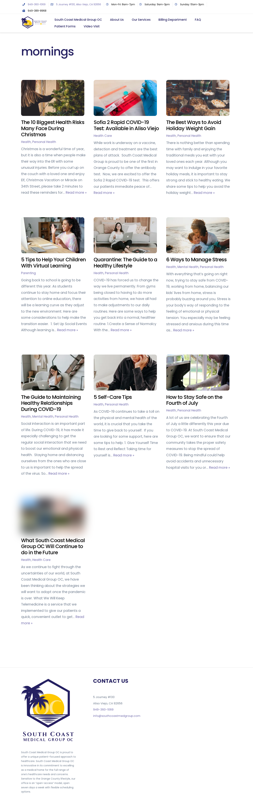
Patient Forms (65, 26)
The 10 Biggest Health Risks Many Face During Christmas (52, 128)
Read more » (76, 193)
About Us (117, 20)
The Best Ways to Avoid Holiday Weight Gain (193, 125)
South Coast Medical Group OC (78, 20)
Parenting (28, 273)
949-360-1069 (33, 4)
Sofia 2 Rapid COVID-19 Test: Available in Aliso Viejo (126, 125)
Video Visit (92, 26)
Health (26, 142)
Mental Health (188, 267)
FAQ (198, 20)
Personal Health (44, 142)
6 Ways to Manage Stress (196, 259)
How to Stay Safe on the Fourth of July (194, 400)
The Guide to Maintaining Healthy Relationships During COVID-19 (51, 403)
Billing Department (173, 20)
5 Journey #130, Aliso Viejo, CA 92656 (75, 4)
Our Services (141, 20)
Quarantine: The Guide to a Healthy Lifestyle (125, 262)
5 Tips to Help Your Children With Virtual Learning (53, 262)
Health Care (103, 136)
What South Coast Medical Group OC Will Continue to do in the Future (53, 546)
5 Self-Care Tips (113, 397)
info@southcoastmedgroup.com (116, 716)
